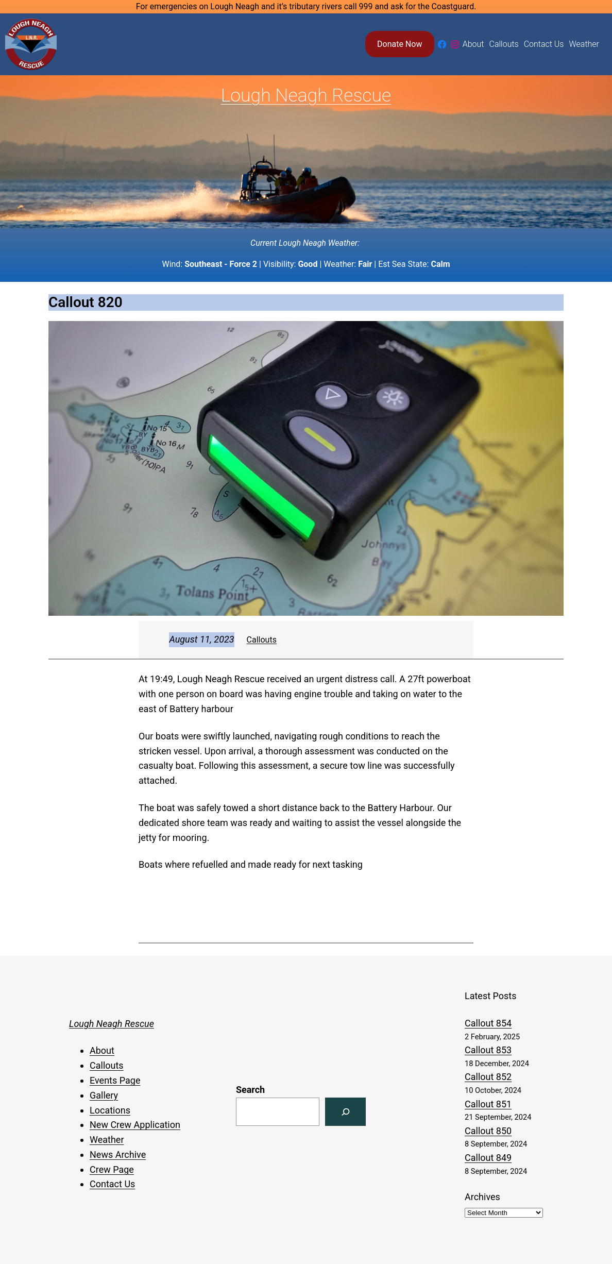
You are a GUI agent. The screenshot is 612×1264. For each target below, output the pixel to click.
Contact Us (112, 1183)
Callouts (262, 640)
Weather (107, 1139)
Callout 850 (488, 1130)
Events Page (115, 1080)
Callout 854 (488, 1023)
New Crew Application (135, 1124)
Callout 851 (488, 1104)
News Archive (118, 1154)
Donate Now (399, 44)
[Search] (345, 1112)
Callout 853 (488, 1049)
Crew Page (112, 1169)
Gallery (104, 1095)
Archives (482, 1196)
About (102, 1050)
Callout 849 (488, 1157)
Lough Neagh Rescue (306, 95)
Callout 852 (488, 1076)
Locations (110, 1110)
